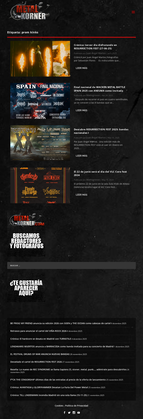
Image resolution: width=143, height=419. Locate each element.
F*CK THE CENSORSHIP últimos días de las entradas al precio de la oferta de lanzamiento (58, 379)
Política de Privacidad (76, 405)
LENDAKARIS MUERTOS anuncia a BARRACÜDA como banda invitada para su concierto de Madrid (62, 345)
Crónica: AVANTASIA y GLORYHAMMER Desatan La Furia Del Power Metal (49, 386)
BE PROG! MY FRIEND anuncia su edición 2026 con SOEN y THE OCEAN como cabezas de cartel (60, 322)
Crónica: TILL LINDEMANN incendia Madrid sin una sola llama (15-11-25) (48, 394)
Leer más (81, 67)
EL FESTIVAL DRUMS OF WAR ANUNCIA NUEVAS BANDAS (40, 353)
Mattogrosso (93, 94)
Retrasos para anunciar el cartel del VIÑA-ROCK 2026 (38, 330)
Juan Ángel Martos (96, 52)
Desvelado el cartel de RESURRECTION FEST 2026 (36, 361)
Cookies (59, 405)
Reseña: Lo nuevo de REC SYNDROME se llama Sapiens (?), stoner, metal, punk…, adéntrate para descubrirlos (68, 368)
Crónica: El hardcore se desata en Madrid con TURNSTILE (40, 338)
